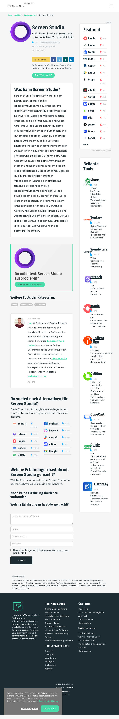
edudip (92, 90)
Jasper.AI (54, 430)
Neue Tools (83, 609)
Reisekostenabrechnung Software (56, 636)
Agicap (48, 669)
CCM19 (92, 58)
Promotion (40, 305)
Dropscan (93, 79)
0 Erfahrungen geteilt (44, 46)
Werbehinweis (38, 50)
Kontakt (82, 648)
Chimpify (49, 655)
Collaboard (50, 665)
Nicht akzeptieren (29, 708)
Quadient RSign (97, 340)
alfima (52, 444)
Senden (21, 561)
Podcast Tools (52, 623)
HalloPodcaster (37, 376)
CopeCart (23, 448)
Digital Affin (59, 359)
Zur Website (43, 75)
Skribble (93, 97)
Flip (90, 117)
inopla (21, 441)
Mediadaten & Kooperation (91, 644)
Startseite (14, 15)
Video (14, 305)
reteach (22, 434)
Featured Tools (85, 620)
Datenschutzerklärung (48, 701)
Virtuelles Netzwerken (55, 627)
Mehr (86, 144)
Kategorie (30, 15)
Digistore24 (56, 424)
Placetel (49, 651)
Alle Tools (83, 616)
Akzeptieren (50, 708)
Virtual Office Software (56, 630)
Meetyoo (49, 662)
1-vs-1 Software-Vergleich (91, 613)
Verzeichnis (31, 4)
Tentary (22, 424)
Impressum (64, 695)
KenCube (93, 72)
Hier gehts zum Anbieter (32, 284)
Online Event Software (56, 609)
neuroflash (55, 437)
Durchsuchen (84, 623)
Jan (30, 323)
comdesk (93, 110)
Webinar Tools (52, 613)
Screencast (26, 305)
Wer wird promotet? (101, 151)
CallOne (96, 373)
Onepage (93, 131)
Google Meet (53, 453)
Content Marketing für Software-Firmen (89, 639)
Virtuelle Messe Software (57, 616)
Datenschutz (64, 692)
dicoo (94, 179)
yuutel (91, 124)
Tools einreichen (86, 634)
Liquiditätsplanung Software (59, 641)
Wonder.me (98, 249)
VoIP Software (52, 620)
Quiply (21, 455)
